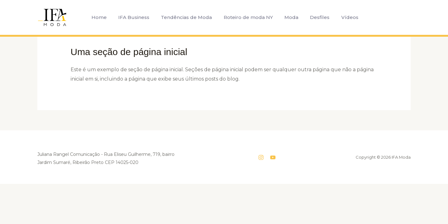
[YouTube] (273, 157)
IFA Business (136, 17)
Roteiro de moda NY (247, 17)
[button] (367, 17)
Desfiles (315, 17)
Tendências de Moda (187, 17)
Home (103, 17)
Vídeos (343, 17)
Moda (289, 17)
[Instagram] (261, 157)
